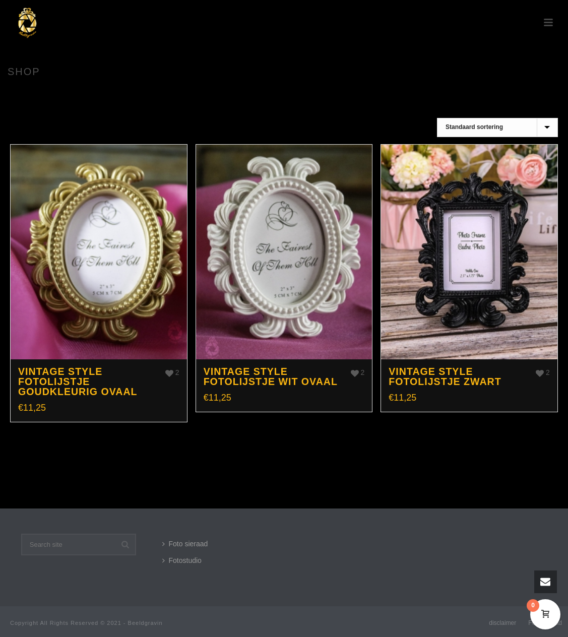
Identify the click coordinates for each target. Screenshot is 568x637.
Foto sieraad (185, 544)
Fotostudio (181, 560)
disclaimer (502, 622)
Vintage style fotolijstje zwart (445, 376)
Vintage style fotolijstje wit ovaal (271, 376)
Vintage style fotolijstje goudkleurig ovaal (78, 381)
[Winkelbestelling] (497, 127)
